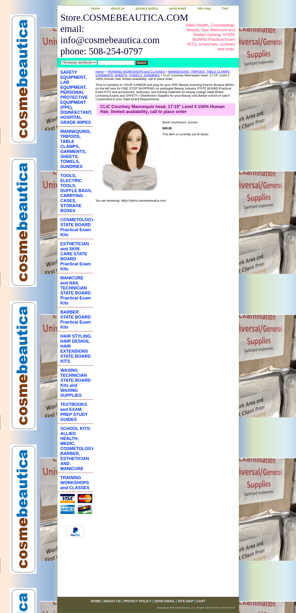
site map (204, 8)
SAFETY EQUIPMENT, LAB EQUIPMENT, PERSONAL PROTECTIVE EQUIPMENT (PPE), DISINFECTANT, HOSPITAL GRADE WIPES (76, 97)
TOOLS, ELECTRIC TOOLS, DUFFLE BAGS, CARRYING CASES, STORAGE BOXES (76, 193)
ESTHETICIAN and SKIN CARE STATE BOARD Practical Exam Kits (75, 256)
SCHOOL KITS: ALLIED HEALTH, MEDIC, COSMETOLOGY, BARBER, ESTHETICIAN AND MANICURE (76, 448)
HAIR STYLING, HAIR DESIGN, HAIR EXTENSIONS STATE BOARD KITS (76, 349)
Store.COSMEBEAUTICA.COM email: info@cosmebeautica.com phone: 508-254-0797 (118, 34)
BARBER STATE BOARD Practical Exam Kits (75, 320)
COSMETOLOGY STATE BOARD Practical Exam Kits (76, 227)
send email (177, 8)
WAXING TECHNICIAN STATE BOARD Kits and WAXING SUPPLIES (75, 383)
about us (118, 8)
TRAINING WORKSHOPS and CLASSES (136, 71)
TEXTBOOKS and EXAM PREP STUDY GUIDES (74, 412)
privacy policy (147, 8)
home (95, 8)
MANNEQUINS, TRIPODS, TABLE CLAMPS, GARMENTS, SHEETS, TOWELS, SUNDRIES (75, 149)
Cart (225, 8)
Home (100, 71)
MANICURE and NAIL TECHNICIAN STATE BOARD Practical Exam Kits (75, 290)
